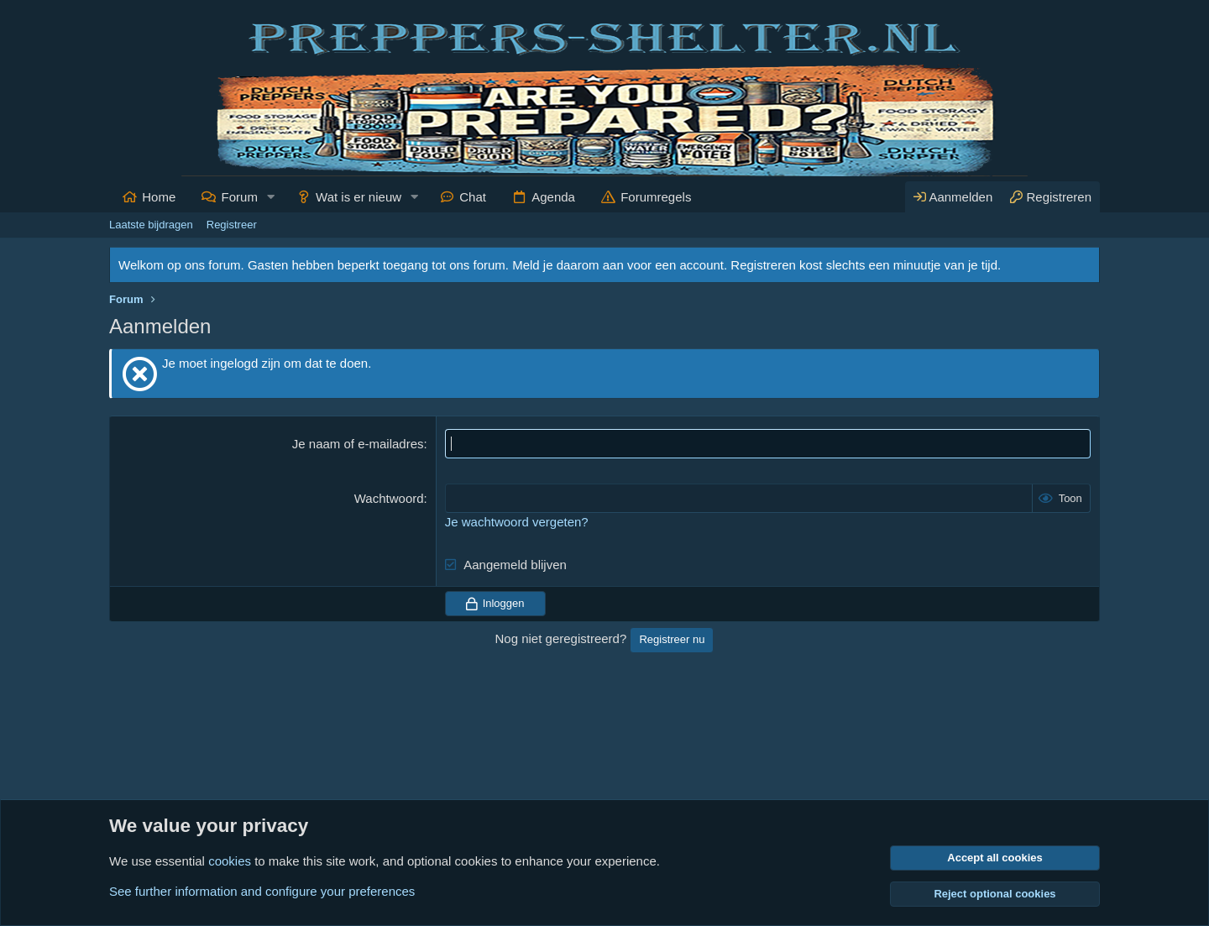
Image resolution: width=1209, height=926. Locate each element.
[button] (271, 196)
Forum (240, 197)
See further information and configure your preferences (262, 891)
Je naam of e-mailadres (358, 444)
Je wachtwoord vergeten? (517, 522)
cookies (229, 861)
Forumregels (655, 197)
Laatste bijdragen (151, 224)
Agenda (553, 197)
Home (158, 197)
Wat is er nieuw (358, 197)
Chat (472, 197)
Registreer (232, 224)
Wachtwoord (389, 498)
